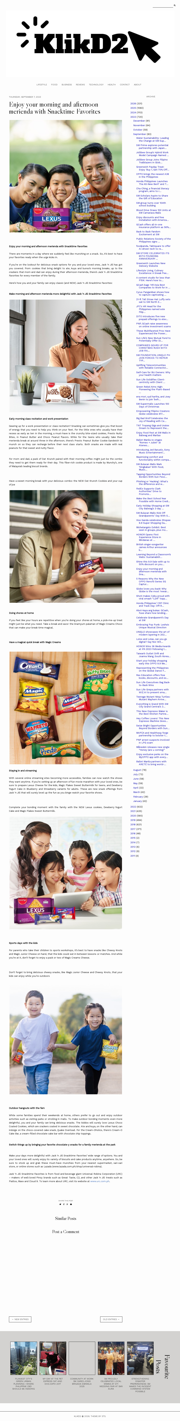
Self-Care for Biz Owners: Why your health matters (153, 373)
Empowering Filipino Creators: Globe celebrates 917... (153, 412)
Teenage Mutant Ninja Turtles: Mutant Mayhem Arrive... (153, 698)
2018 (133, 824)
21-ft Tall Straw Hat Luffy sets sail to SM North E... (153, 300)
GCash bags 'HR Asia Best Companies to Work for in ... (153, 286)
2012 (133, 851)
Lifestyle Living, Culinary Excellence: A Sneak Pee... (152, 272)
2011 (133, 856)
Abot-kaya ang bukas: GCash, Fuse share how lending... (152, 612)
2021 (133, 811)
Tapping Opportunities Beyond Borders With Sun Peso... (153, 475)
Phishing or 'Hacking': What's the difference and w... (152, 483)
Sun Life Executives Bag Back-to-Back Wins (153, 683)
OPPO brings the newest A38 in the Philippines (152, 175)
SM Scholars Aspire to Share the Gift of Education (152, 197)
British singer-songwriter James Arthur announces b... (151, 547)
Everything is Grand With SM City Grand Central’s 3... (152, 705)
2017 (133, 829)
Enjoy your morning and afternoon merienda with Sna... (151, 572)
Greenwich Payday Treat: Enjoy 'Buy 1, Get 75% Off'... (152, 168)
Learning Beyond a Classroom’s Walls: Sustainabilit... (153, 556)
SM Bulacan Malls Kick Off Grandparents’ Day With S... (153, 514)
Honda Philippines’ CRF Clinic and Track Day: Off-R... (152, 604)
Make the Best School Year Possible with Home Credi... (153, 500)
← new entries (20, 1319)
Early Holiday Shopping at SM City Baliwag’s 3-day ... (152, 507)
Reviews (80, 84)
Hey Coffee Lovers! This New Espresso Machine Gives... (152, 720)
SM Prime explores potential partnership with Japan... (152, 146)
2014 (133, 842)
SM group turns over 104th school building (151, 204)
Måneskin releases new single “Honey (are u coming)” (152, 748)
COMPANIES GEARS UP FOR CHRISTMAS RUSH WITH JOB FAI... (152, 348)
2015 (133, 838)
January (138, 801)
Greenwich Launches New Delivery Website (150, 264)
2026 (133, 103)
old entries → (111, 1319)
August (137, 770)
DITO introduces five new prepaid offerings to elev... (152, 318)
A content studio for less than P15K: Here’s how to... (153, 279)
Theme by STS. (98, 1416)
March (137, 792)
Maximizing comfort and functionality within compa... (153, 458)
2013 (133, 847)
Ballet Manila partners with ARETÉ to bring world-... (151, 763)
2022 (133, 806)
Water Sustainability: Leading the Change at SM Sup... (152, 139)
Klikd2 (77, 1416)
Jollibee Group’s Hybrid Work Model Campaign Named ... (152, 154)
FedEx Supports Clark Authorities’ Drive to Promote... (149, 491)
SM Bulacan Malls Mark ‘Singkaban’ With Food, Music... (150, 467)
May (135, 783)
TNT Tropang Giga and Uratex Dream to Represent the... (152, 427)
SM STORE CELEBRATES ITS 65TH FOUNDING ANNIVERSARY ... (152, 256)
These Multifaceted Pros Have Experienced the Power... (153, 332)
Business (67, 84)
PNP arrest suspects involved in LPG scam (152, 741)
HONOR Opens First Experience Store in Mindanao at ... (148, 537)
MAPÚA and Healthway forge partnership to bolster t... (152, 734)
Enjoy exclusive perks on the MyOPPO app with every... (152, 755)
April (136, 787)
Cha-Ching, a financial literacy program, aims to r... (152, 190)
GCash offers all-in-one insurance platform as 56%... (153, 226)
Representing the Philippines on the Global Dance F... (152, 669)
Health (112, 84)
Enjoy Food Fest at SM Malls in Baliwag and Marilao (153, 434)
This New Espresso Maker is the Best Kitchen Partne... (152, 712)
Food (54, 84)
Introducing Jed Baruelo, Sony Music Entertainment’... (153, 451)
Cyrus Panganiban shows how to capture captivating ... (152, 293)
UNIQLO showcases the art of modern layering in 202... (152, 633)
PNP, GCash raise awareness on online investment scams (153, 325)
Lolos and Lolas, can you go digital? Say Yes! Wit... (151, 640)
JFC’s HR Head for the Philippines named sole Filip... (150, 309)
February (138, 796)
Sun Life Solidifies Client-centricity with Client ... (150, 381)
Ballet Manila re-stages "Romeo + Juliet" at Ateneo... (149, 443)
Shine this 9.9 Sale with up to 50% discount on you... (153, 563)
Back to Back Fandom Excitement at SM (148, 233)
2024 (133, 112)
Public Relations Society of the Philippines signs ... (153, 240)
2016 (133, 833)
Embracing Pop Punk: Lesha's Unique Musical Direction (152, 626)
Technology (96, 84)
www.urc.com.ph (99, 1181)
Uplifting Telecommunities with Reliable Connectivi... (152, 366)
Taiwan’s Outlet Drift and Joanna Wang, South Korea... (153, 655)
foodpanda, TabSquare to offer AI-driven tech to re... (153, 247)
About (137, 84)
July (136, 774)
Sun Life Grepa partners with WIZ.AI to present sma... (152, 691)
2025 (133, 108)
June (136, 778)
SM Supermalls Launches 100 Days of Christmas (152, 405)
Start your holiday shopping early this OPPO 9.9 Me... (151, 662)
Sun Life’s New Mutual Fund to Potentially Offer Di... (153, 339)
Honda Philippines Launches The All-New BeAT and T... (152, 182)
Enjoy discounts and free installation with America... (152, 218)
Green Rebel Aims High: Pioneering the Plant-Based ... (153, 389)
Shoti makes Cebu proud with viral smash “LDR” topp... (153, 597)
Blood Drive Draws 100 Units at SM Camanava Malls (153, 211)
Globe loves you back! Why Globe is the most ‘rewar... (152, 590)
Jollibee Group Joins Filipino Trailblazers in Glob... (152, 161)
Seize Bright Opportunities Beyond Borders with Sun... (153, 727)
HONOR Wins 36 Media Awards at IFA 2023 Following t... (153, 647)
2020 (133, 815)
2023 (133, 117)
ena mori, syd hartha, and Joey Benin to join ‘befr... (153, 398)
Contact (125, 84)
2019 (133, 820)
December (139, 120)
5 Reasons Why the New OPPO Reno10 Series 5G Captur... (151, 581)
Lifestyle (42, 84)
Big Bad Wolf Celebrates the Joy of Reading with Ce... (152, 419)
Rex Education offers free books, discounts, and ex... (152, 676)
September (140, 134)
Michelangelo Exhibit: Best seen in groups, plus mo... (152, 528)
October (138, 129)
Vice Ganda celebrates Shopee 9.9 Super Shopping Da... (153, 521)
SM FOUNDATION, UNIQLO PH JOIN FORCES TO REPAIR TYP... (153, 358)
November (139, 125)
